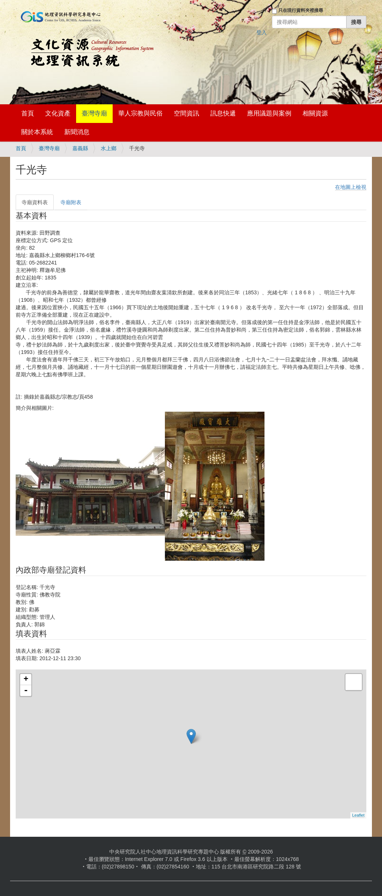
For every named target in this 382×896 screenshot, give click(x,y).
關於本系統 (37, 132)
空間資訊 (186, 113)
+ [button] (26, 679)
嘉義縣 (80, 148)
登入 (261, 32)
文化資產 (58, 113)
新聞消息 (77, 132)
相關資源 (315, 113)
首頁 (27, 113)
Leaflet (358, 815)
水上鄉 (108, 148)
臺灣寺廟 (94, 113)
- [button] (25, 690)
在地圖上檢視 (350, 187)
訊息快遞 (223, 113)
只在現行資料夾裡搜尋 (300, 10)
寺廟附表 (70, 202)
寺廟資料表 (35, 202)
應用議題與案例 (269, 113)
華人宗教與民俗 (140, 113)
